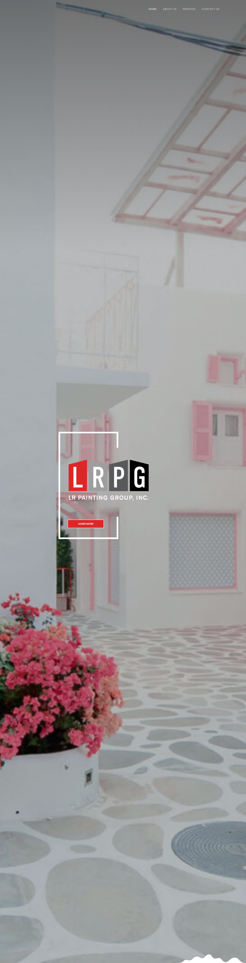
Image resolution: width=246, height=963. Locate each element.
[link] (152, 8)
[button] (87, 524)
